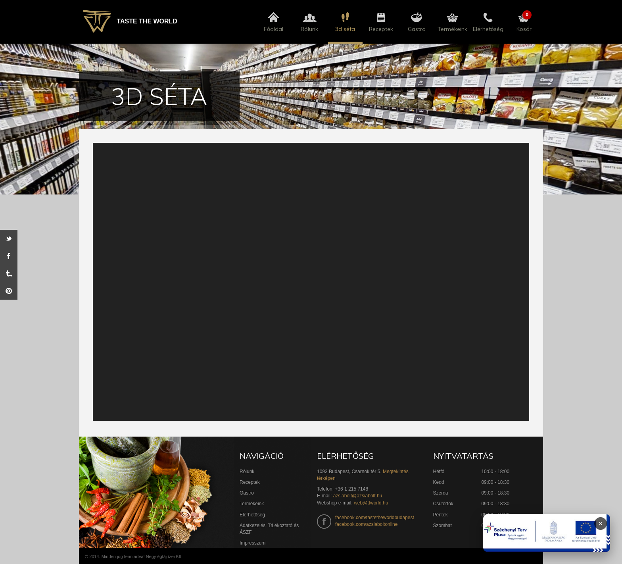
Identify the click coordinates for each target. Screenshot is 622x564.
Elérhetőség (252, 515)
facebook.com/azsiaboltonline (366, 524)
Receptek (250, 482)
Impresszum (252, 543)
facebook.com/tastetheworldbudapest (374, 517)
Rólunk (247, 471)
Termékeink (252, 503)
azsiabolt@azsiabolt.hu (357, 496)
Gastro (247, 493)
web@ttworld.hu (371, 503)
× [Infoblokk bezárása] (600, 523)
